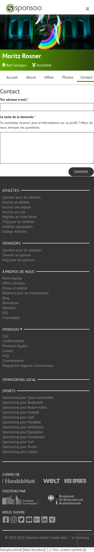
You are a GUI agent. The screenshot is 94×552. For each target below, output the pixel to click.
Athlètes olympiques (17, 226)
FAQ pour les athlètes (18, 221)
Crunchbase (11, 317)
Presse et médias (14, 288)
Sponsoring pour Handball (21, 422)
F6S (5, 312)
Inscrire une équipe (16, 207)
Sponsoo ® (12, 329)
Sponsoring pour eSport (19, 451)
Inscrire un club (13, 212)
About (31, 77)
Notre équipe (12, 278)
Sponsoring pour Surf (18, 442)
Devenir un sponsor (16, 255)
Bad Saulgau (16, 65)
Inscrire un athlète (15, 202)
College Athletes (14, 231)
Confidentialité (13, 341)
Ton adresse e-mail (13, 99)
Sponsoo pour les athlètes (21, 197)
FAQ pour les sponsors (18, 260)
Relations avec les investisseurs (25, 293)
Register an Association (19, 217)
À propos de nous (18, 271)
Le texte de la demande (16, 117)
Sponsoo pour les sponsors (22, 250)
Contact (8, 351)
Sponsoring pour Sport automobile (27, 397)
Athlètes (10, 190)
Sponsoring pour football (20, 412)
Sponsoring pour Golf (18, 417)
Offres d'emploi (13, 283)
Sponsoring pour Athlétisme (23, 427)
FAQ (5, 355)
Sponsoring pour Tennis (19, 447)
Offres (49, 77)
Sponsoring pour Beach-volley (24, 407)
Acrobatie (43, 65)
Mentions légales (15, 346)
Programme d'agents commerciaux (27, 365)
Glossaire (9, 308)
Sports (8, 390)
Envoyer (81, 172)
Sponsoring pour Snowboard (23, 437)
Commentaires (13, 360)
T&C (5, 336)
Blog (5, 298)
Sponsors (11, 243)
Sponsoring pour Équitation (22, 432)
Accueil (12, 77)
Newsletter (10, 303)
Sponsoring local (19, 379)
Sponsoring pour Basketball (22, 402)
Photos (67, 77)
